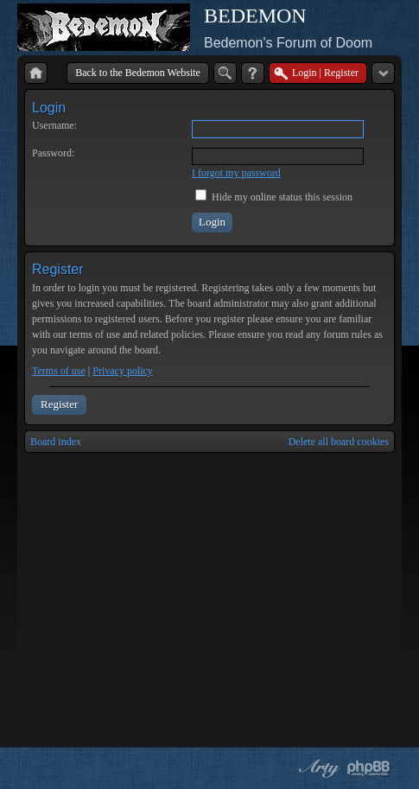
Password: (53, 153)
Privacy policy (122, 371)
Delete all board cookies (339, 442)
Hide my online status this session (273, 197)
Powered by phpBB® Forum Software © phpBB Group (369, 768)
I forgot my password (236, 173)
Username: (54, 125)
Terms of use (59, 371)
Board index (55, 442)
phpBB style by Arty (317, 768)
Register (59, 404)
